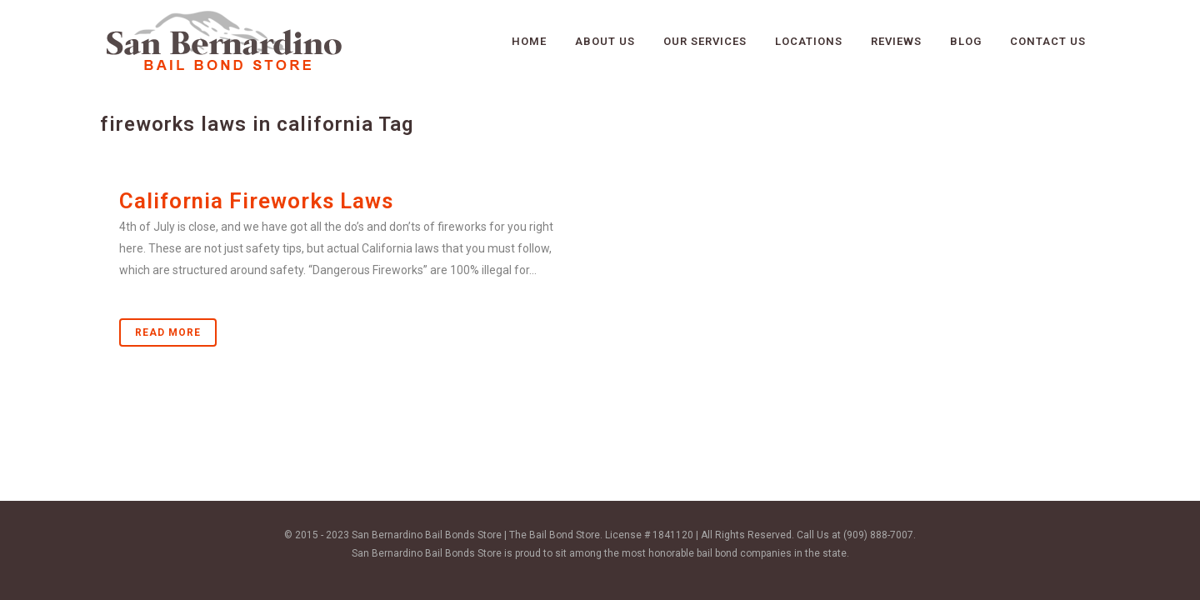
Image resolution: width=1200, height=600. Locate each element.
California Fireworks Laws (256, 200)
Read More (168, 332)
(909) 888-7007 (878, 535)
